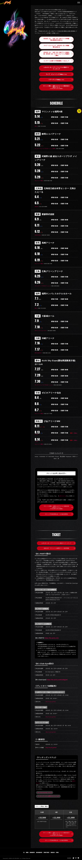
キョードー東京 (39, 180)
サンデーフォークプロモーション (44, 385)
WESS (36, 206)
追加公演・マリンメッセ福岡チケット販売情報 (56, 548)
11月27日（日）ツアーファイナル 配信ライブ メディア (56, 543)
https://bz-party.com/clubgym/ (57, 679)
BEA (36, 126)
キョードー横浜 (39, 444)
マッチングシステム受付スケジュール (48, 796)
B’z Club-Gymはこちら (44, 792)
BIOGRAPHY (32, 852)
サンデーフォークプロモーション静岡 (45, 148)
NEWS (27, 852)
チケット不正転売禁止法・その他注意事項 (56, 514)
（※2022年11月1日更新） (56, 87)
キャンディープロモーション (42, 286)
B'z (24, 852)
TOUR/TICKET (46, 852)
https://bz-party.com (52, 638)
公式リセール (62, 496)
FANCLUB (53, 852)
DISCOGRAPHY (39, 852)
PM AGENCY (38, 353)
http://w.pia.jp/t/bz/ (51, 701)
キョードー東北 (39, 413)
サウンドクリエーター (41, 330)
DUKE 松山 (38, 235)
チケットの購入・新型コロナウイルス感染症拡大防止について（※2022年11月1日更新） (56, 507)
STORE (57, 852)
